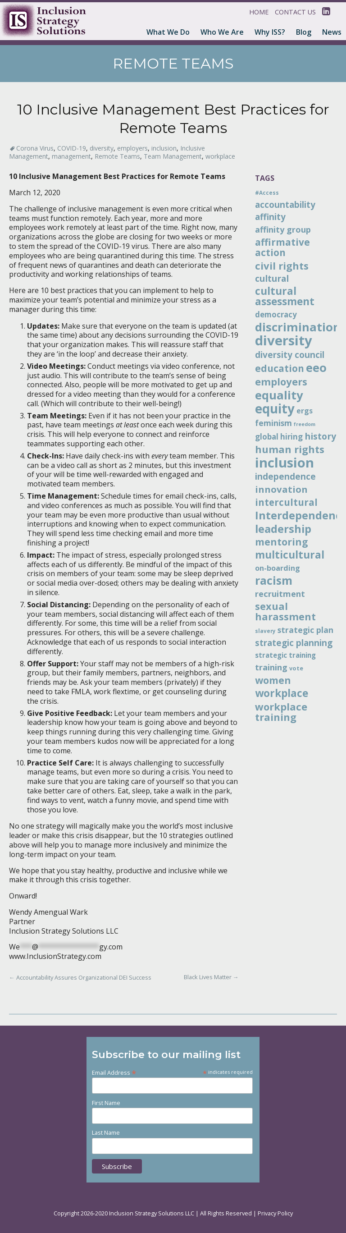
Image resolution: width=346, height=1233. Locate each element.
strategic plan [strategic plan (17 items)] (305, 629)
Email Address (114, 1072)
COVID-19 (71, 148)
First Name (106, 1103)
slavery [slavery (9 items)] (265, 630)
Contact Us (295, 12)
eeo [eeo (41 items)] (316, 367)
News (331, 32)
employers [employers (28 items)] (281, 381)
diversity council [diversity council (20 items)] (289, 355)
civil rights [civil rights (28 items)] (282, 265)
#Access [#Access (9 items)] (267, 192)
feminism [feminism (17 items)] (273, 422)
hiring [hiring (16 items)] (291, 436)
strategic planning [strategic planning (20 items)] (293, 643)
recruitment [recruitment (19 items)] (280, 593)
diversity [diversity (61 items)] (283, 340)
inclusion (164, 148)
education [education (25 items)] (279, 368)
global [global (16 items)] (266, 436)
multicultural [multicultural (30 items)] (289, 555)
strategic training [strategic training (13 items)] (285, 655)
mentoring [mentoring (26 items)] (281, 541)
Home (259, 12)
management (71, 156)
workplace (220, 156)
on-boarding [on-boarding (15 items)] (277, 568)
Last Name (106, 1133)
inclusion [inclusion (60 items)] (284, 463)
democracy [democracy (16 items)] (276, 314)
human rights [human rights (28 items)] (289, 449)
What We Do (168, 32)
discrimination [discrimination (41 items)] (298, 327)
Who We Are (222, 32)
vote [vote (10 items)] (296, 668)
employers (132, 148)
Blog (303, 32)
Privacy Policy (275, 1213)
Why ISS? (270, 32)
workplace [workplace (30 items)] (281, 693)
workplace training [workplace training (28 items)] (281, 712)
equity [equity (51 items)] (275, 408)
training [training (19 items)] (271, 667)
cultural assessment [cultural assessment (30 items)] (284, 296)
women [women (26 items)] (273, 680)
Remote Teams (117, 156)
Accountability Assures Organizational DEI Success (80, 977)
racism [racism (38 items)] (273, 580)
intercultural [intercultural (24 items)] (286, 502)
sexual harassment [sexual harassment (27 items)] (285, 611)
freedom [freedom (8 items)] (304, 424)
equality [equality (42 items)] (279, 395)
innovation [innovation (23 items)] (281, 489)
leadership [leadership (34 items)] (283, 529)
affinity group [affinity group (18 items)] (283, 229)
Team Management (173, 156)
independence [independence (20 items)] (285, 476)
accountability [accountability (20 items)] (285, 205)
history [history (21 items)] (320, 436)
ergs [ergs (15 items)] (304, 411)
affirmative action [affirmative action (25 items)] (282, 247)
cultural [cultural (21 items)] (272, 278)
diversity (102, 148)
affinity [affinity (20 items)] (270, 217)
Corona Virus (35, 148)
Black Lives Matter (211, 977)
